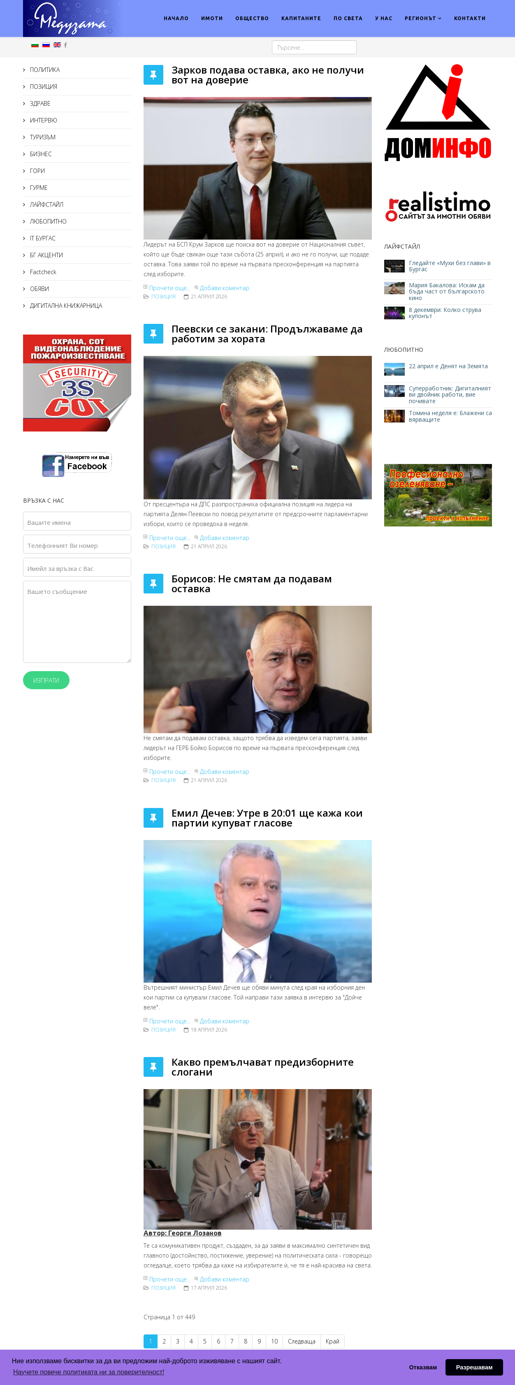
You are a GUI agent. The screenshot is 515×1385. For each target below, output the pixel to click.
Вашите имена (49, 522)
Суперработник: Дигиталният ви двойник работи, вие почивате (450, 394)
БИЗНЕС (40, 154)
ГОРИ (36, 171)
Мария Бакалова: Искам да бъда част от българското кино (447, 291)
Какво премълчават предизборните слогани (263, 1066)
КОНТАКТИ (470, 18)
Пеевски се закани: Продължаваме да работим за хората (267, 333)
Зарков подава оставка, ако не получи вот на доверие (268, 74)
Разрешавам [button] (474, 1367)
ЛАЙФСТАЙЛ (45, 204)
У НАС (383, 18)
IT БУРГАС (42, 238)
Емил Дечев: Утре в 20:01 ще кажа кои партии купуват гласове (267, 817)
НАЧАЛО (176, 18)
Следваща (301, 1341)
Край (332, 1341)
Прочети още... (169, 288)
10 (274, 1341)
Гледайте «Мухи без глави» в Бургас (450, 266)
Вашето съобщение (57, 591)
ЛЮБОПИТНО (47, 221)
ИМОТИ (212, 18)
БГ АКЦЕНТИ (45, 255)
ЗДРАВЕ (39, 103)
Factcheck (42, 272)
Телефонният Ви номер (62, 545)
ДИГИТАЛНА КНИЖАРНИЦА (65, 305)
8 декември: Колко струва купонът (445, 313)
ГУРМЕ (38, 188)
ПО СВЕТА (348, 18)
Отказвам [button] (423, 1367)
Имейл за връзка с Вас (60, 568)
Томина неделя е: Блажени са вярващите (450, 416)
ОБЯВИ (38, 289)
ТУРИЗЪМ (42, 137)
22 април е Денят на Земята (448, 366)
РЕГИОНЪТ (420, 18)
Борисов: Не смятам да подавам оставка (252, 583)
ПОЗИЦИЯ (42, 86)
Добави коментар (224, 288)
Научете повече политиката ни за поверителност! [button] (88, 1372)
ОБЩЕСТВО (252, 18)
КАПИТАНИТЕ (301, 18)
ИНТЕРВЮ (42, 120)
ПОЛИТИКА (44, 70)
